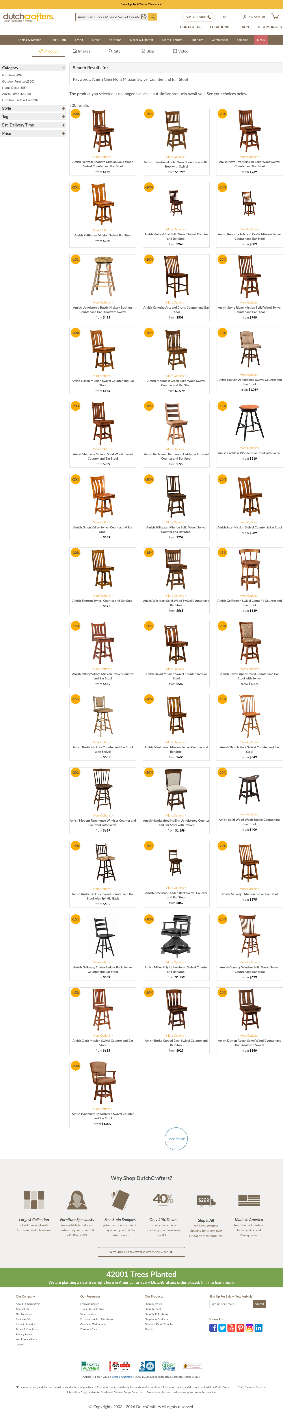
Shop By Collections (156, 1314)
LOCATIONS (219, 27)
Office (96, 40)
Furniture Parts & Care (20, 100)
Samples (242, 40)
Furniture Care (88, 1329)
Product (48, 52)
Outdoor (115, 40)
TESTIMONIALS (269, 27)
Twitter (222, 1328)
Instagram (249, 1328)
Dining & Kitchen (29, 40)
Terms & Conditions (27, 1329)
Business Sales (24, 1319)
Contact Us (22, 1309)
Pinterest (240, 1328)
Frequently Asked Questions (96, 1319)
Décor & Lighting (141, 40)
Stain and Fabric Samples (159, 1324)
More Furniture (172, 40)
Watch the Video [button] (141, 1252)
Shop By (197, 40)
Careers (20, 1344)
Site (114, 52)
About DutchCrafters (28, 1303)
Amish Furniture (16, 94)
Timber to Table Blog (92, 1309)
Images (81, 52)
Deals (260, 40)
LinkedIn (259, 1328)
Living (79, 40)
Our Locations (24, 1314)
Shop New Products (156, 1319)
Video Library (88, 1314)
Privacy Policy (24, 1334)
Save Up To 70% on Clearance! (141, 4)
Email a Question (122, 1376)
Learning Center (89, 1303)
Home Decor (14, 87)
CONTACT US (190, 27)
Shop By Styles (153, 1303)
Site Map (150, 1329)
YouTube (231, 1328)
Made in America (25, 1324)
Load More (176, 1138)
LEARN (243, 27)
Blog (147, 52)
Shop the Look (153, 1309)
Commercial (220, 40)
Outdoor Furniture (18, 81)
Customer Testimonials (93, 1324)
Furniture (12, 75)
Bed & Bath (58, 40)
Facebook (213, 1328)
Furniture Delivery (26, 1339)
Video (180, 52)
